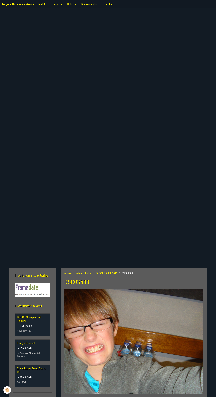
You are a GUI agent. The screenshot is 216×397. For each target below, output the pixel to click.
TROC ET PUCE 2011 (106, 273)
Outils (70, 4)
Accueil (68, 273)
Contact (109, 4)
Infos (57, 4)
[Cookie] (7, 390)
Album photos (83, 273)
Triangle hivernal (26, 343)
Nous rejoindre (89, 4)
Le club (42, 4)
